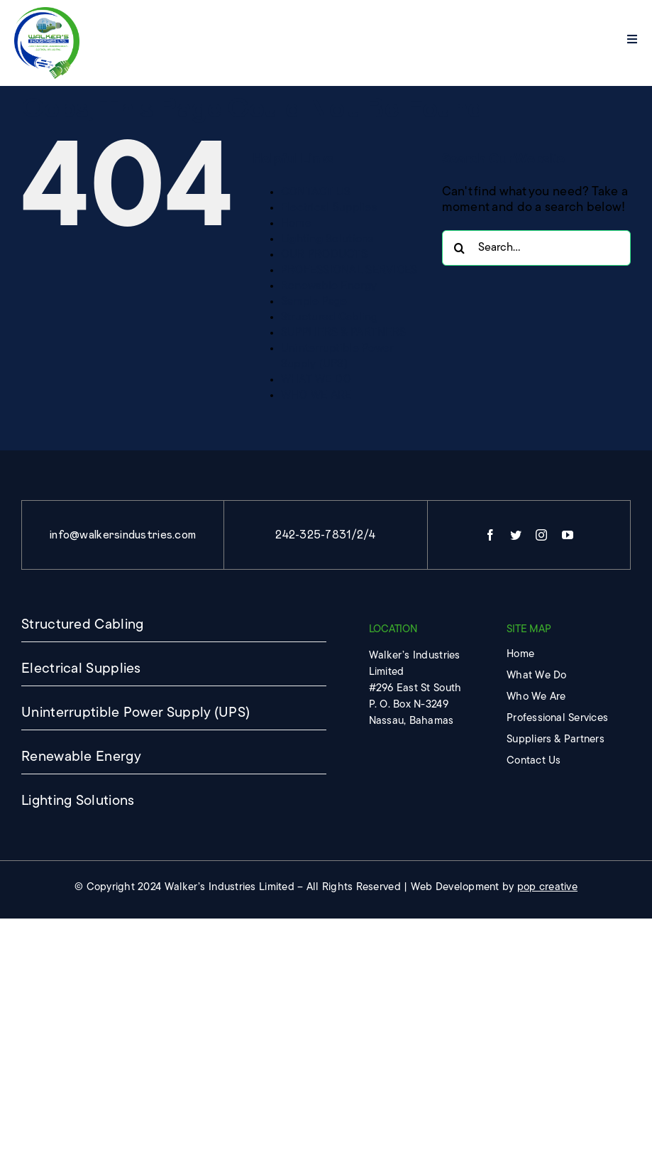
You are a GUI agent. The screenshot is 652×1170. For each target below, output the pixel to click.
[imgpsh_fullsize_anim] (47, 13)
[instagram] (541, 535)
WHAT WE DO (316, 380)
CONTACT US (316, 192)
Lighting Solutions (327, 239)
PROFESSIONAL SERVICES (349, 270)
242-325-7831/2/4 (325, 535)
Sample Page (314, 302)
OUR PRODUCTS (324, 255)
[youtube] (567, 535)
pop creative (547, 887)
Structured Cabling (329, 317)
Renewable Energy (329, 286)
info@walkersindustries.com (123, 535)
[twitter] (515, 535)
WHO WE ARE (316, 395)
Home (296, 223)
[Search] (459, 248)
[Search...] (536, 248)
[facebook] (490, 535)
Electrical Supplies (329, 208)
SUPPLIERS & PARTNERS (343, 333)
